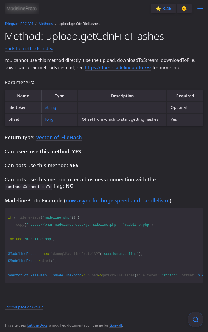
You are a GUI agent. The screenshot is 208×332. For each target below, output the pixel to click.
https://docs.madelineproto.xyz (118, 67)
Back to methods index (29, 48)
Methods (46, 23)
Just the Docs (37, 324)
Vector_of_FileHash (59, 137)
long (49, 119)
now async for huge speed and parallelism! (117, 199)
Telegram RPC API (19, 23)
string (50, 107)
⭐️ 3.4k (163, 8)
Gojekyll (115, 324)
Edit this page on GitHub (24, 306)
